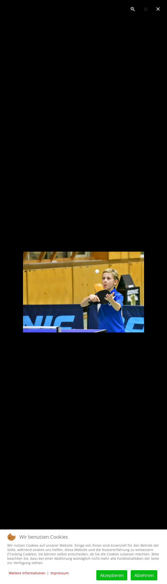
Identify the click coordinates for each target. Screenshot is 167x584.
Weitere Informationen (27, 573)
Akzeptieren (112, 575)
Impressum (59, 573)
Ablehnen (144, 575)
